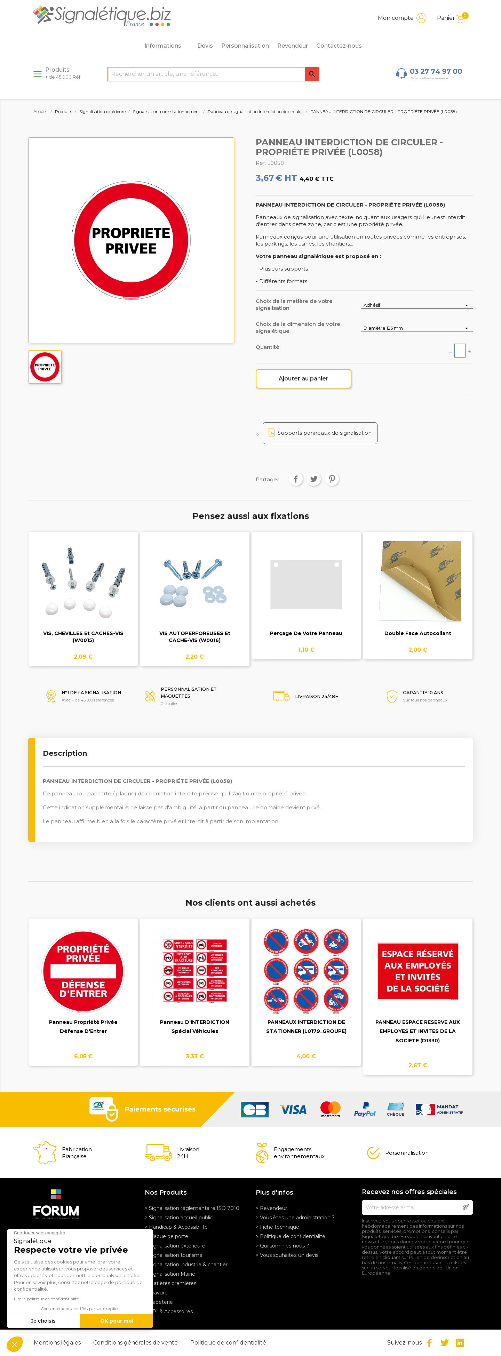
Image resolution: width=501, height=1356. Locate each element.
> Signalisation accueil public (179, 1217)
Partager (296, 479)
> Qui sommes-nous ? (282, 1246)
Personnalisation (245, 45)
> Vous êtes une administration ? (295, 1217)
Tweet (314, 479)
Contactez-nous (339, 45)
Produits (62, 73)
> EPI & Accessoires (169, 1311)
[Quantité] (460, 351)
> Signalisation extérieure (175, 1246)
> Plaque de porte (166, 1236)
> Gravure (156, 1293)
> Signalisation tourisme (173, 1255)
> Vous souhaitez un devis (287, 1255)
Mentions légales (58, 1342)
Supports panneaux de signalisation (325, 433)
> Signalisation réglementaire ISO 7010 (192, 1208)
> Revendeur (271, 1208)
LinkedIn (460, 1343)
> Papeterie (159, 1302)
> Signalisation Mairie (170, 1274)
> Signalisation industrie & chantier (186, 1264)
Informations (166, 45)
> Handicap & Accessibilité (176, 1227)
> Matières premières (170, 1283)
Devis (205, 45)
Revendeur (292, 45)
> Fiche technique (277, 1227)
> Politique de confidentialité (290, 1236)
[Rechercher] (213, 74)
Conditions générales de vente (136, 1342)
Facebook (429, 1343)
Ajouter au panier (303, 378)
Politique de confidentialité (228, 1342)
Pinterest (332, 479)
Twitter (445, 1343)
